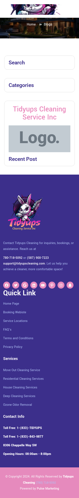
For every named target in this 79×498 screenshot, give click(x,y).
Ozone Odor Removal (17, 405)
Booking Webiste (14, 312)
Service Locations (15, 321)
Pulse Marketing (48, 488)
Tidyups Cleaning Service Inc (39, 113)
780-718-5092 (12, 258)
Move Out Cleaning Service (21, 370)
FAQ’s (7, 329)
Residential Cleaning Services (23, 379)
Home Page (11, 303)
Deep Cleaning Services (19, 396)
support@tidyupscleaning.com (24, 263)
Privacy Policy (12, 347)
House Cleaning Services (20, 387)
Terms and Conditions (18, 338)
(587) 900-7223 (38, 258)
